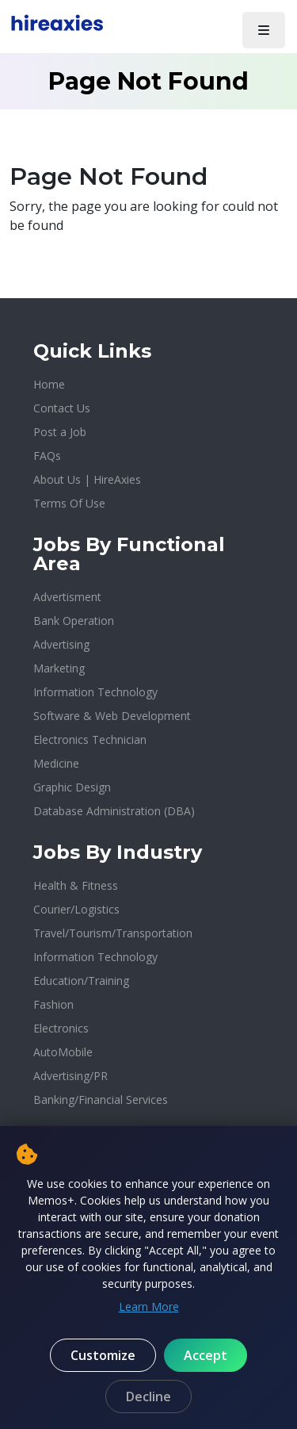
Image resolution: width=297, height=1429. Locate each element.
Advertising (61, 644)
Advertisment (67, 596)
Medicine (56, 763)
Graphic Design (72, 787)
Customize (102, 1355)
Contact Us (61, 408)
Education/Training (81, 980)
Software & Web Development (112, 715)
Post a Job (59, 431)
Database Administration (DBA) (114, 810)
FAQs (47, 455)
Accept (205, 1355)
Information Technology (95, 691)
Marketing (59, 668)
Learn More (149, 1306)
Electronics (61, 1028)
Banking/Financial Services (100, 1099)
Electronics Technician (90, 739)
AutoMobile (63, 1051)
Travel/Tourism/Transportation (112, 933)
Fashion (53, 1004)
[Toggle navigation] (263, 30)
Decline (148, 1396)
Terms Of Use (69, 503)
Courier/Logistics (76, 909)
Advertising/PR (70, 1075)
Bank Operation (73, 620)
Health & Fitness (75, 885)
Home (49, 384)
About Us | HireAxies (87, 479)
